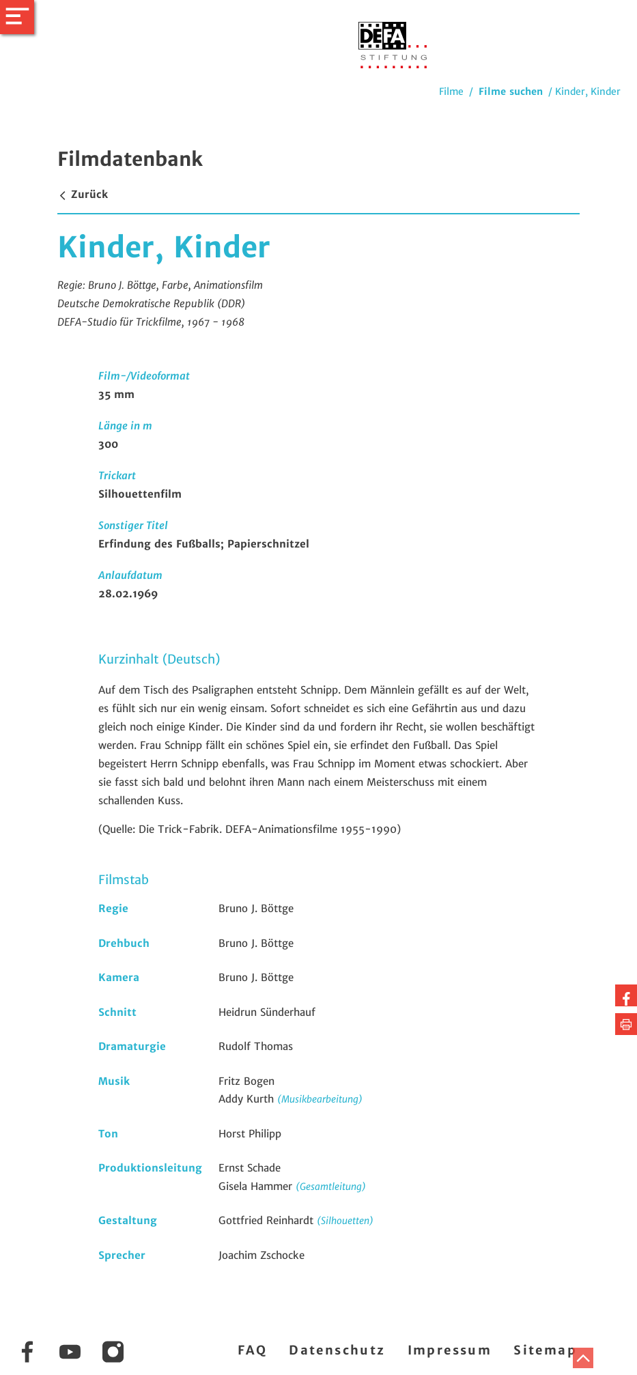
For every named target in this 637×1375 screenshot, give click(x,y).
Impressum (450, 1350)
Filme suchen (511, 91)
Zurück (82, 194)
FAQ (252, 1350)
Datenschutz (337, 1350)
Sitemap (545, 1350)
